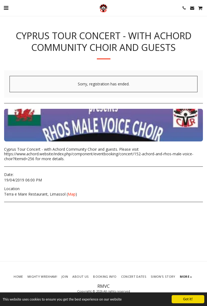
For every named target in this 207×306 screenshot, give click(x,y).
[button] (6, 7)
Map (72, 194)
